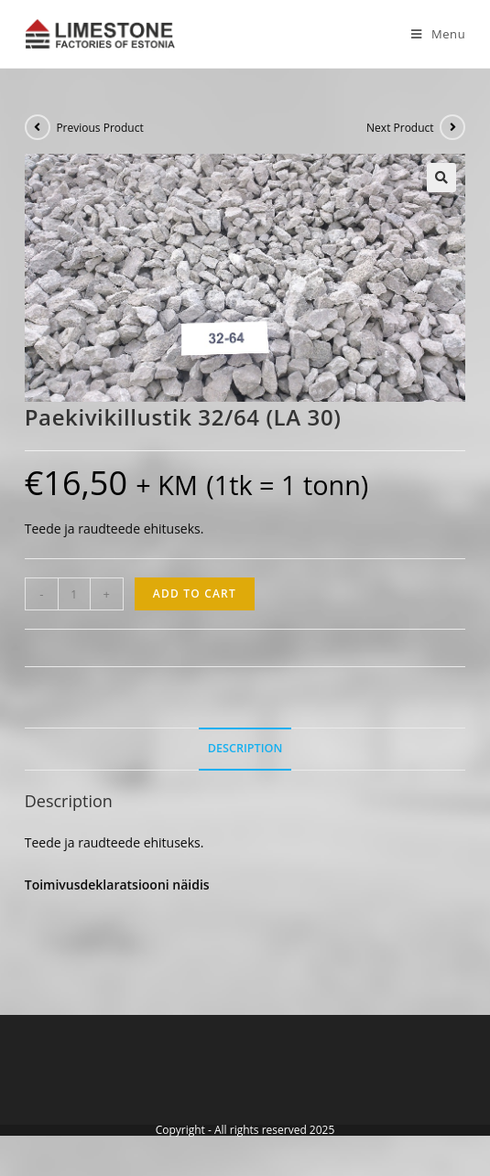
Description (245, 748)
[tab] (245, 749)
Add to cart (194, 593)
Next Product (400, 127)
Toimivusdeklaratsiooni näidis (117, 884)
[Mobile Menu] (431, 34)
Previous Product (99, 127)
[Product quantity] (74, 593)
